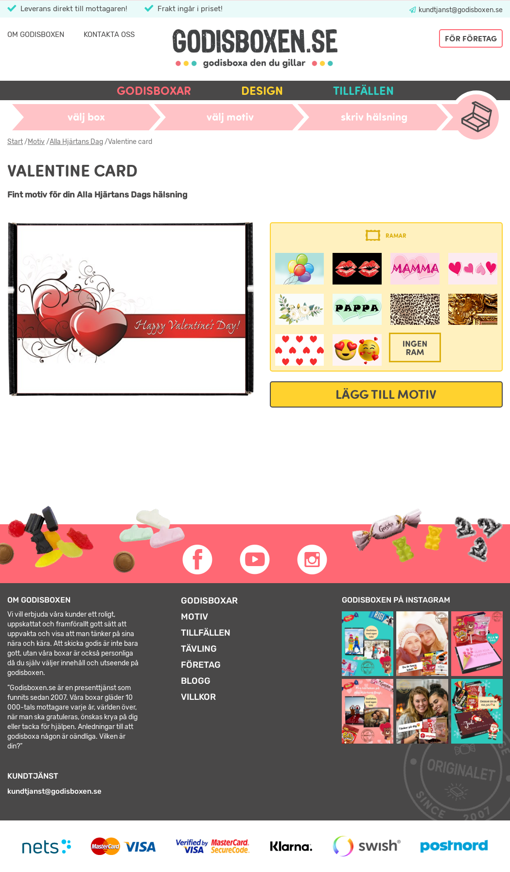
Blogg (196, 681)
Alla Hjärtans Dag (76, 142)
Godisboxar (154, 91)
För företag (471, 38)
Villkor (198, 697)
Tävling (199, 648)
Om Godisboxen (35, 34)
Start (15, 142)
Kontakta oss (109, 34)
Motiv (36, 142)
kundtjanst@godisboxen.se (460, 10)
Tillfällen (363, 91)
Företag (201, 664)
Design (262, 91)
